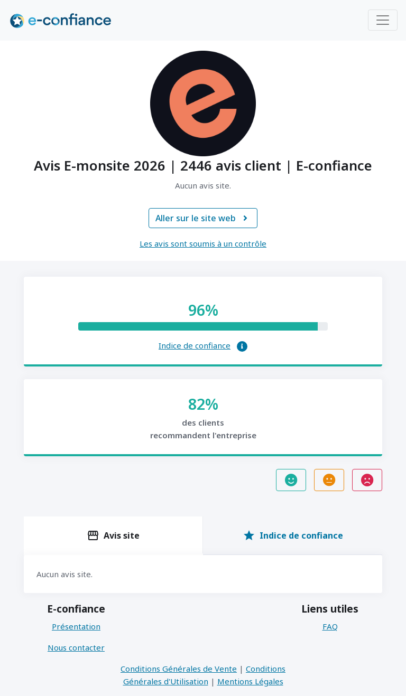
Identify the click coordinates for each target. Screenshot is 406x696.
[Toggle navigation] (383, 20)
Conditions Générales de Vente (179, 668)
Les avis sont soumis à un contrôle (203, 243)
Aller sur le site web (203, 218)
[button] (242, 346)
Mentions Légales (250, 681)
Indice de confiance (194, 345)
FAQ (330, 626)
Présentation (76, 626)
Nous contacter (76, 647)
